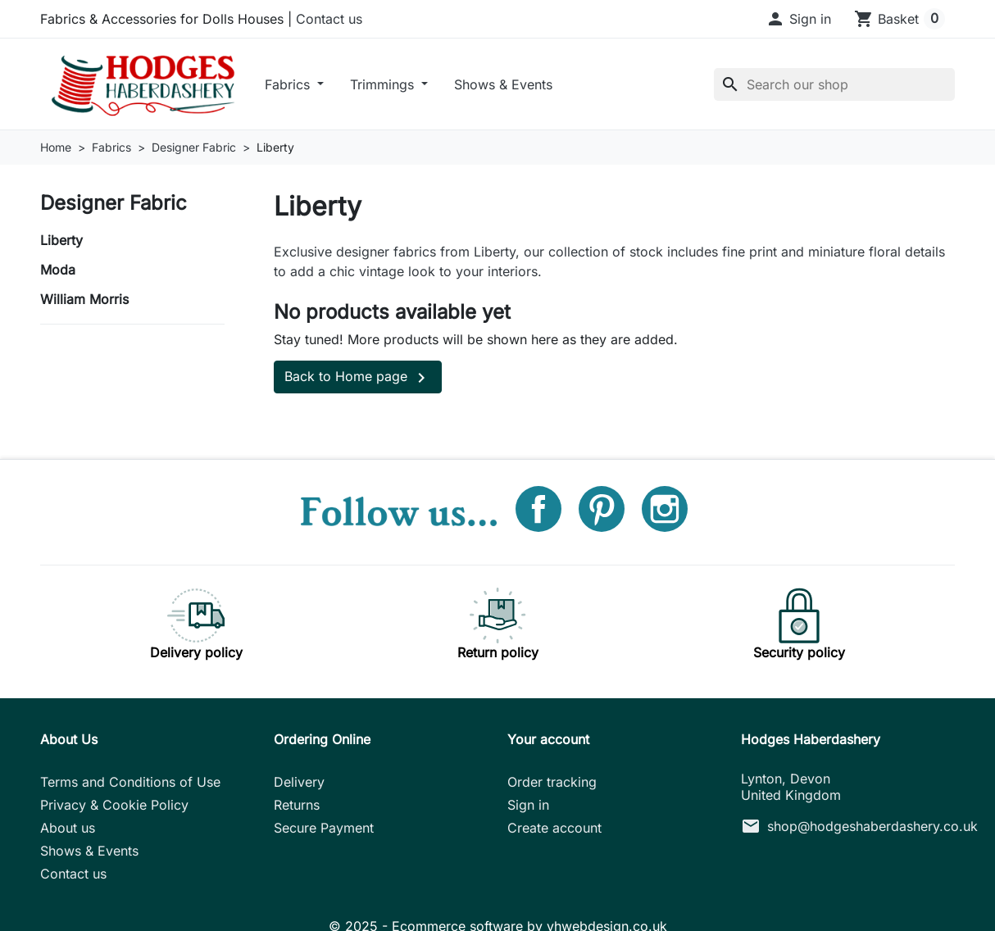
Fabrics (289, 84)
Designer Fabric (113, 203)
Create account (554, 828)
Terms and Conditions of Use (130, 782)
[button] (798, 19)
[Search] (834, 84)
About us (67, 828)
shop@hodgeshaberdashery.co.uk (872, 826)
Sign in (528, 805)
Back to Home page (357, 378)
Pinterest (602, 509)
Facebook (538, 509)
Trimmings (384, 84)
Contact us (329, 19)
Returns (297, 805)
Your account (548, 739)
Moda (57, 269)
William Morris (84, 299)
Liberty (61, 240)
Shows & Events (503, 84)
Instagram (665, 509)
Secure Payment (324, 828)
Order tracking (552, 782)
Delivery (299, 782)
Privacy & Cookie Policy (114, 805)
